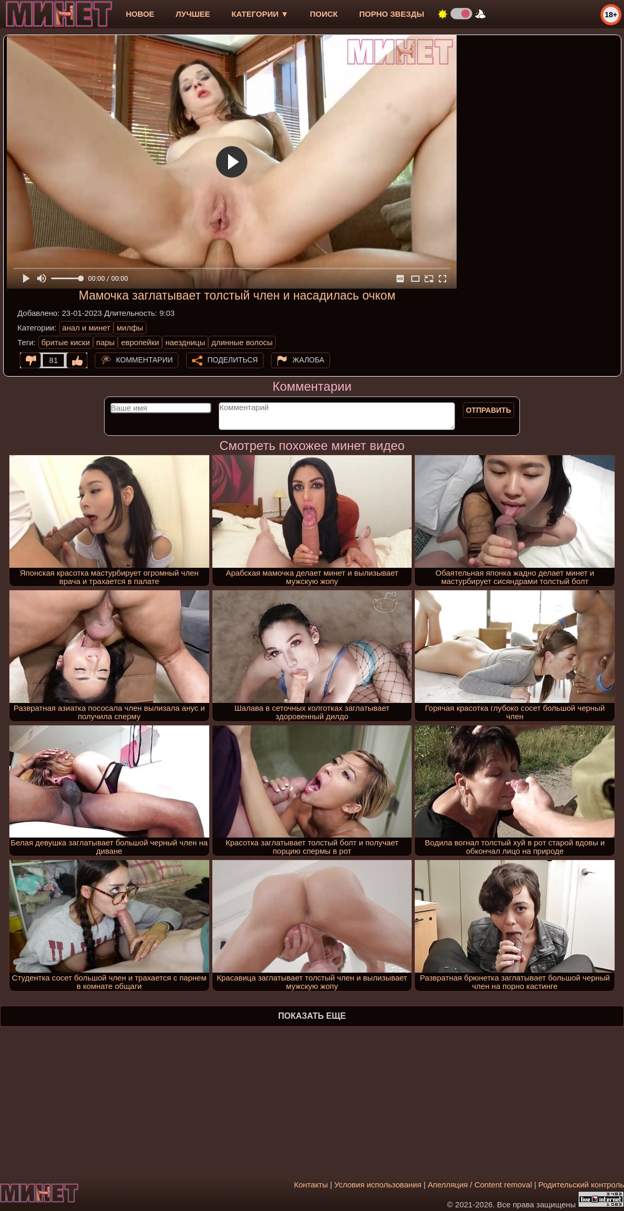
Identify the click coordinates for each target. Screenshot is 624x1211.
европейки (140, 342)
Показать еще (312, 1015)
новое (140, 13)
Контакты (311, 1184)
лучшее (193, 13)
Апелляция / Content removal (480, 1184)
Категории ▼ (260, 13)
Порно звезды (391, 13)
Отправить (489, 410)
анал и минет (86, 327)
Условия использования (378, 1184)
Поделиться (233, 360)
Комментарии (144, 360)
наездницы (185, 342)
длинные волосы (242, 342)
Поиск (324, 13)
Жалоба (308, 360)
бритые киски (65, 342)
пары (105, 342)
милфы (130, 327)
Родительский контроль (581, 1184)
